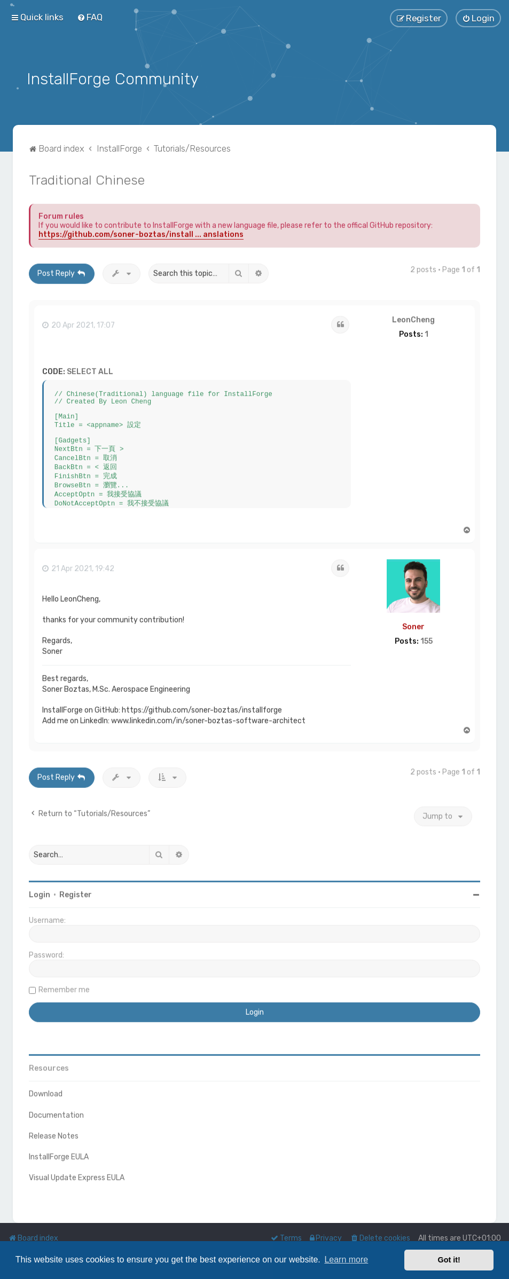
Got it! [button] (449, 1260)
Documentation (56, 1112)
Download (45, 1091)
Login (39, 892)
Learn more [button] (346, 1259)
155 (426, 639)
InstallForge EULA (59, 1154)
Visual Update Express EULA (76, 1175)
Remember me (64, 987)
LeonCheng (413, 317)
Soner (413, 624)
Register (75, 892)
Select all (90, 369)
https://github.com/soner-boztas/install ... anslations (141, 231)
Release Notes (54, 1133)
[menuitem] (89, 17)
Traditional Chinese (87, 177)
